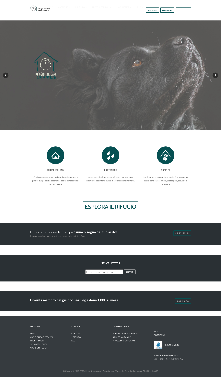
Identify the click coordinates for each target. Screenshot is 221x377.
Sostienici (152, 10)
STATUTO (76, 337)
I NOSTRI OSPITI (38, 340)
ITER (32, 333)
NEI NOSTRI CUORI (39, 344)
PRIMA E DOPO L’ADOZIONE (126, 333)
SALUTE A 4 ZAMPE (122, 337)
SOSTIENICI (159, 335)
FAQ (73, 340)
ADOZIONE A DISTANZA (41, 337)
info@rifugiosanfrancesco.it (166, 355)
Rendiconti (167, 10)
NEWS (157, 331)
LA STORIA (76, 333)
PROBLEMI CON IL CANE (124, 340)
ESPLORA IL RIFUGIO (110, 206)
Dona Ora (183, 301)
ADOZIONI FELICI (38, 348)
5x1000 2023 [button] (183, 10)
